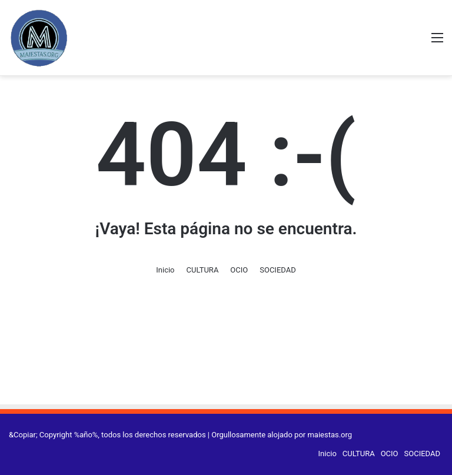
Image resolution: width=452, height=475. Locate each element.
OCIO (239, 269)
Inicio (165, 269)
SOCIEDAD (277, 269)
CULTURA (203, 269)
